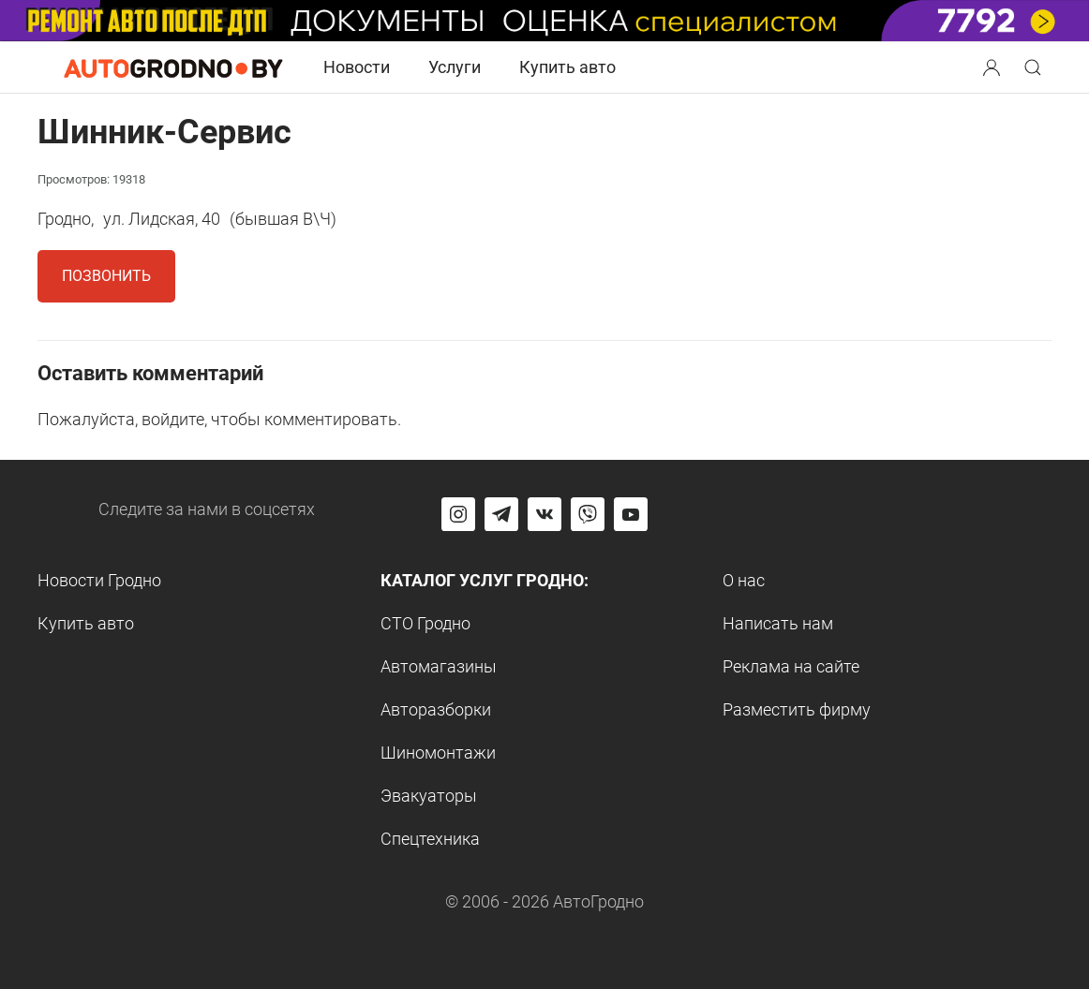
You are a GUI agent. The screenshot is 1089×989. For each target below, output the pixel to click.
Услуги (454, 67)
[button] (993, 65)
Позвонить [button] (106, 276)
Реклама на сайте (791, 666)
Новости (356, 67)
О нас (744, 580)
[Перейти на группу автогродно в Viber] (587, 514)
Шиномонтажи (438, 752)
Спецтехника (430, 839)
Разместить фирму (797, 709)
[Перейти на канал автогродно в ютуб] (631, 514)
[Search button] (991, 67)
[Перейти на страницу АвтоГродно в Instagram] (458, 514)
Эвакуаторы (428, 795)
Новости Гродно (99, 580)
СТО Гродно (425, 623)
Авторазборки (435, 709)
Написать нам (778, 623)
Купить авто (567, 67)
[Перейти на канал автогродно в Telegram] (501, 514)
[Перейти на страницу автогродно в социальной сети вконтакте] (544, 514)
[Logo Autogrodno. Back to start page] (173, 66)
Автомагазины (438, 666)
